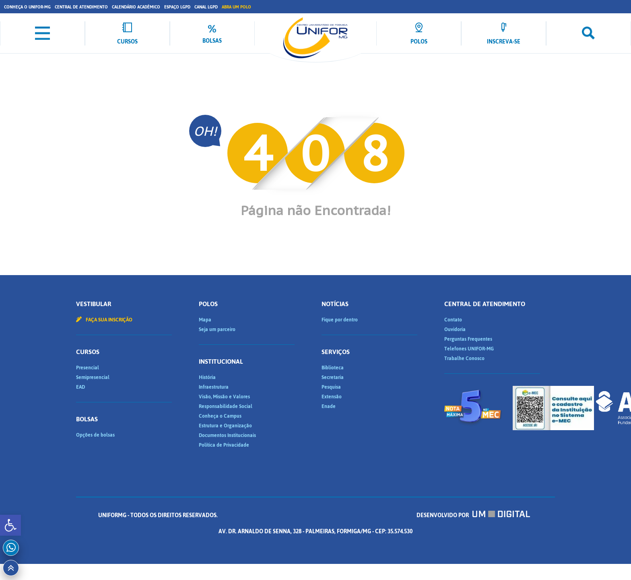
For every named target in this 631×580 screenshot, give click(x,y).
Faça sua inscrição (104, 320)
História (207, 377)
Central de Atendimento (81, 7)
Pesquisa (331, 387)
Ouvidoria (455, 329)
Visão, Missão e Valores (224, 397)
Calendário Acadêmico (136, 7)
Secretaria (333, 377)
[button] (10, 525)
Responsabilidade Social (225, 406)
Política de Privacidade (224, 445)
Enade (329, 406)
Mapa (205, 320)
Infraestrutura (214, 387)
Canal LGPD (206, 7)
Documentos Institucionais (227, 435)
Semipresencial (92, 377)
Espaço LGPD (177, 7)
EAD (80, 387)
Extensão (332, 397)
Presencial (87, 368)
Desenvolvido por (473, 515)
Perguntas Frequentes (468, 339)
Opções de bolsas (95, 435)
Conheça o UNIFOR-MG (27, 7)
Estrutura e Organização (225, 426)
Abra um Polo (236, 7)
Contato (453, 320)
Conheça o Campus (220, 416)
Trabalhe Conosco (464, 358)
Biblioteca (333, 368)
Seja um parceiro (217, 329)
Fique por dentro (340, 320)
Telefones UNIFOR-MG (469, 349)
